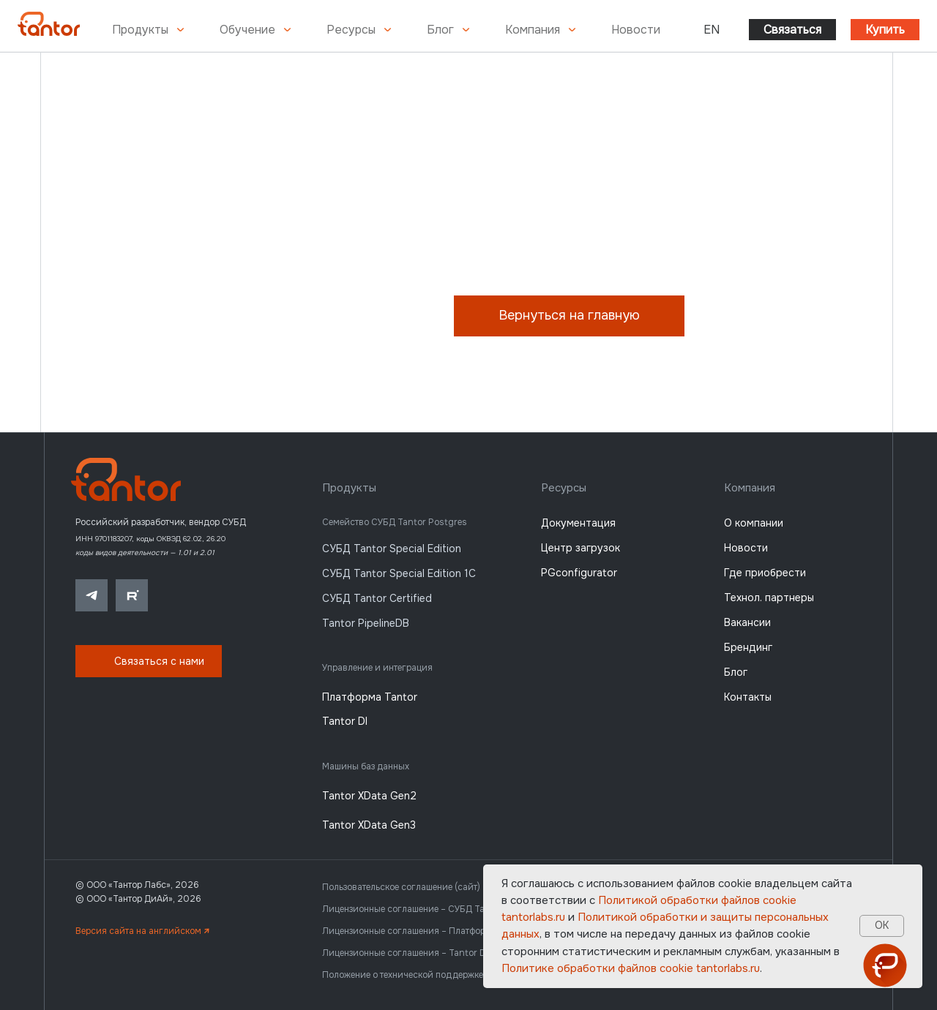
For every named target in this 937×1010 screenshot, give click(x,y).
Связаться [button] (792, 29)
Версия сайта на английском (142, 931)
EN (711, 29)
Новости (635, 29)
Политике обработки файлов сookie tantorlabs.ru (630, 968)
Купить (885, 29)
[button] (148, 661)
